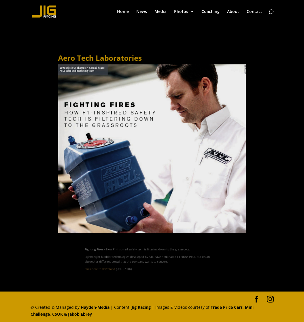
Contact (254, 11)
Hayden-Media (95, 307)
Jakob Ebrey (80, 314)
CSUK (57, 314)
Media (160, 11)
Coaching (210, 11)
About (233, 11)
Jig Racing (141, 307)
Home (123, 11)
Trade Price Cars (227, 307)
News (141, 11)
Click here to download (107, 267)
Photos (181, 11)
